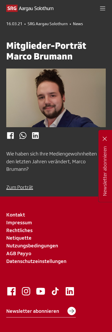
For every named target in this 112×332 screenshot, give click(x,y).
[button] (102, 8)
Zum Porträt (19, 187)
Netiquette (19, 238)
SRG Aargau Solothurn (48, 24)
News (78, 24)
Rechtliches (19, 230)
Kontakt (15, 215)
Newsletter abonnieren (41, 311)
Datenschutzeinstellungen (36, 261)
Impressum (19, 222)
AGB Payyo (18, 253)
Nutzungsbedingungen (32, 245)
